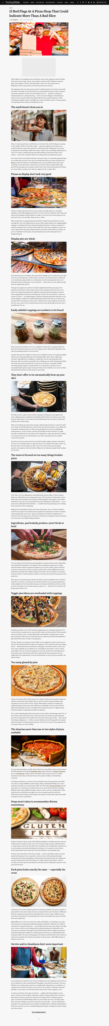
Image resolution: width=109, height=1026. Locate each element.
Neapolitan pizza (36, 771)
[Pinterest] (86, 2)
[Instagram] (91, 2)
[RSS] (94, 2)
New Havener (20, 773)
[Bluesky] (88, 2)
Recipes (26, 2)
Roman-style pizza (59, 771)
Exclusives (40, 2)
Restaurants (50, 2)
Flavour (13, 163)
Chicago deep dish (55, 786)
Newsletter (101, 2)
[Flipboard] (83, 2)
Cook (66, 2)
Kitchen (60, 2)
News (32, 2)
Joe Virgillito (14, 19)
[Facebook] (77, 2)
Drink (72, 2)
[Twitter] (80, 2)
